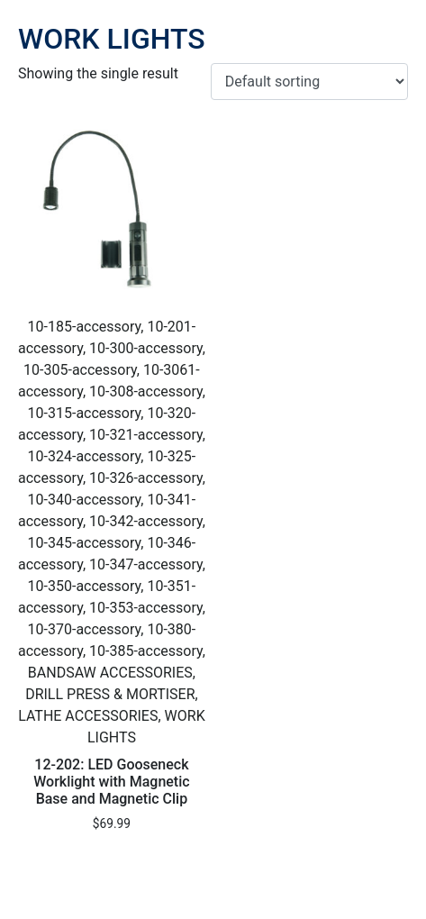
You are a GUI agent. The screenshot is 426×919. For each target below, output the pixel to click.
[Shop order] (309, 81)
